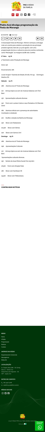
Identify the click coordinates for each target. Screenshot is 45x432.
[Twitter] (25, 14)
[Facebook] (29, 14)
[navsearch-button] (17, 14)
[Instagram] (21, 14)
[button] (3, 38)
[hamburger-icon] (34, 14)
